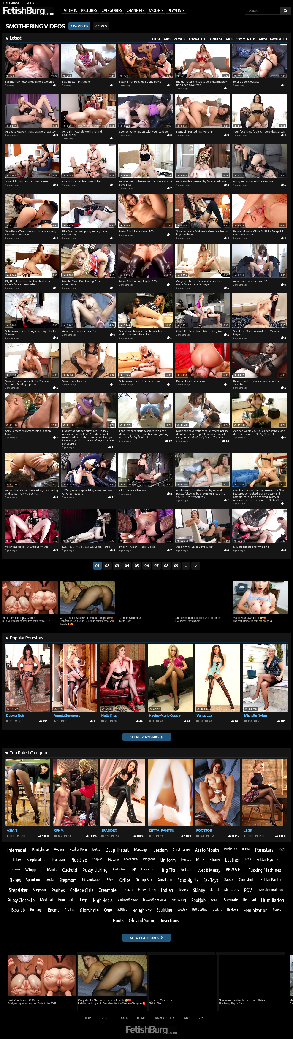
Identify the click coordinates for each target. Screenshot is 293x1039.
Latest (154, 39)
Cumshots (247, 879)
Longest (215, 39)
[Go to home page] (28, 11)
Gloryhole (89, 910)
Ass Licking (119, 869)
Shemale (231, 899)
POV (248, 890)
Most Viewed (174, 39)
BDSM (246, 849)
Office (124, 879)
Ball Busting (199, 909)
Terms (141, 1017)
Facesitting (147, 889)
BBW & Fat (234, 869)
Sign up (106, 1017)
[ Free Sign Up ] (12, 3)
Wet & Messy (209, 869)
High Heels (102, 900)
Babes (15, 880)
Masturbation (92, 879)
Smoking (178, 899)
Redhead (249, 899)
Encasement (148, 869)
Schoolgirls (187, 880)
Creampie (107, 890)
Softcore (186, 869)
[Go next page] (195, 566)
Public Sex (230, 849)
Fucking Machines (264, 869)
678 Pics (101, 26)
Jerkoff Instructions (224, 889)
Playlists (176, 10)
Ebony (214, 859)
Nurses (186, 859)
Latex (17, 859)
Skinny (199, 890)
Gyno (108, 909)
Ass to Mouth (207, 849)
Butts (96, 849)
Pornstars (264, 849)
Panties (58, 890)
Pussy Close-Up (21, 900)
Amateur (164, 879)
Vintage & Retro (127, 899)
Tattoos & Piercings (154, 899)
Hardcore (232, 909)
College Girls (81, 890)
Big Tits (168, 869)
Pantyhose (40, 849)
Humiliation (272, 900)
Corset (277, 909)
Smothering (181, 849)
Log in (30, 3)
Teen (248, 859)
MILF (200, 859)
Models (156, 10)
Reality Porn (78, 849)
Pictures (89, 10)
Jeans (183, 889)
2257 (202, 1017)
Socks (50, 879)
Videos (70, 10)
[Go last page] (186, 566)
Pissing (69, 909)
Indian (167, 890)
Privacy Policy (164, 1017)
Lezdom (160, 849)
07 (156, 565)
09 (176, 565)
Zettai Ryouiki (267, 859)
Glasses (228, 879)
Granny (15, 869)
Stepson (39, 889)
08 (166, 565)
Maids (52, 869)
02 (107, 565)
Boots (118, 920)
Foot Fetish (131, 859)
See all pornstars (144, 737)
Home (89, 1017)
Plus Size (78, 860)
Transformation (270, 889)
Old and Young (142, 920)
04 (127, 565)
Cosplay (182, 909)
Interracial (16, 849)
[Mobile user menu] (120, 10)
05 (137, 565)
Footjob (198, 900)
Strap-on (97, 859)
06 (146, 565)
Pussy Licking (94, 870)
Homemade (66, 899)
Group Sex (144, 879)
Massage (141, 849)
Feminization (256, 910)
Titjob (110, 879)
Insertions (170, 920)
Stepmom (68, 879)
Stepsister (18, 890)
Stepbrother (37, 859)
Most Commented (240, 39)
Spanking (33, 879)
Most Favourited (273, 39)
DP (134, 869)
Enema (53, 909)
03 (117, 565)
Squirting (164, 909)
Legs (83, 899)
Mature (113, 859)
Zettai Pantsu (271, 879)
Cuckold (69, 870)
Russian (58, 859)
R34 (281, 849)
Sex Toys (210, 879)
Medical (46, 899)
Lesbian (127, 889)
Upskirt (216, 909)
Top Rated (196, 39)
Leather (232, 860)
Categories (111, 10)
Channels (135, 10)
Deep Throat (117, 849)
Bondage (36, 909)
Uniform (168, 859)
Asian (215, 899)
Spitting (122, 909)
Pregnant (149, 859)
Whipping (33, 869)
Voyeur (59, 849)
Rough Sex (142, 910)
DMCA (186, 1017)
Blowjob (18, 909)
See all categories (144, 938)
